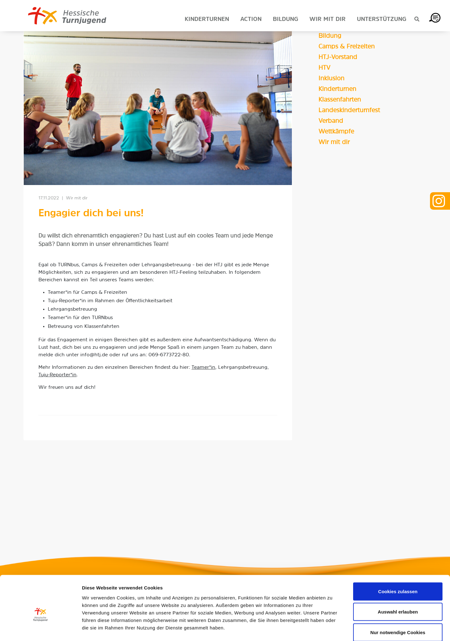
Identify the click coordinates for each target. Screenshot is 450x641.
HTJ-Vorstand (337, 57)
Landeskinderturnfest (349, 111)
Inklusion (331, 79)
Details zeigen (332, 628)
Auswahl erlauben (398, 579)
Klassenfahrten (339, 100)
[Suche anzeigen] (417, 19)
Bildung (329, 36)
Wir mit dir (334, 142)
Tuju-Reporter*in (57, 375)
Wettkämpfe (336, 132)
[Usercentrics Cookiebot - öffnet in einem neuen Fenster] (40, 628)
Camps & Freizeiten (346, 47)
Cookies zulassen (398, 559)
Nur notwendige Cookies (397, 600)
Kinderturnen (337, 89)
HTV (324, 68)
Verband (330, 121)
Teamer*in (203, 367)
